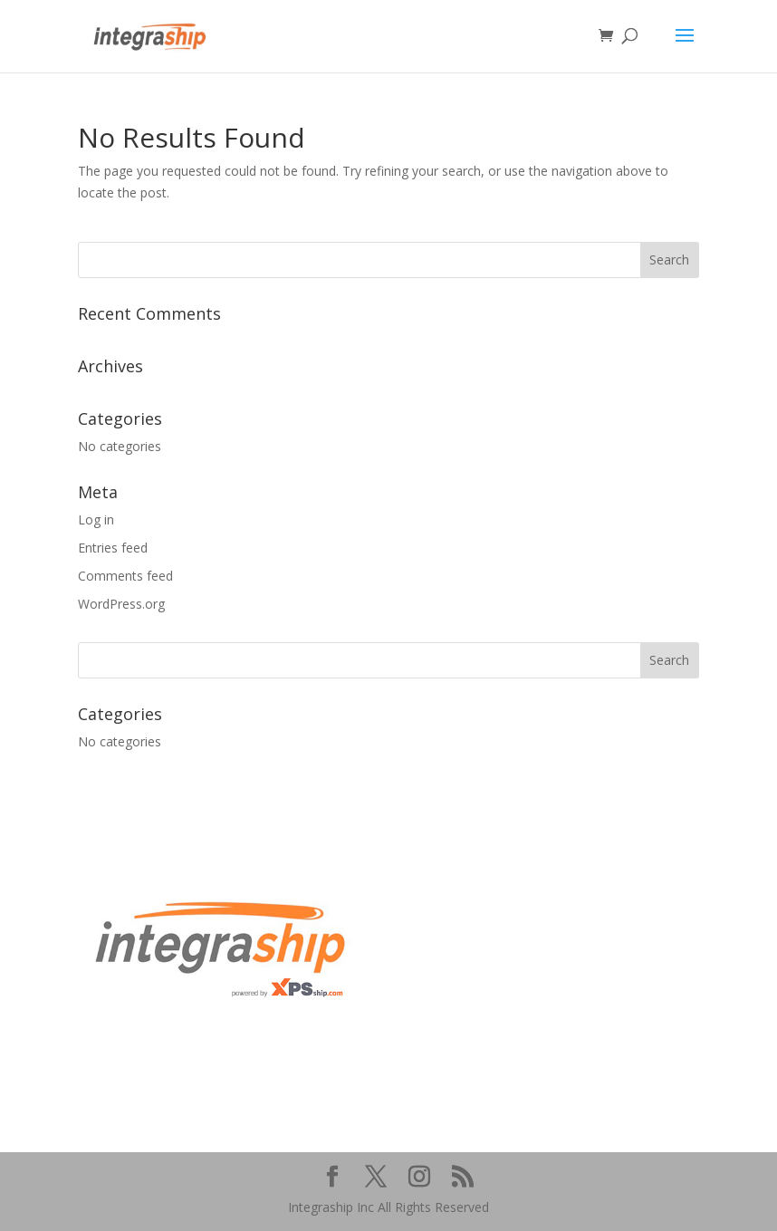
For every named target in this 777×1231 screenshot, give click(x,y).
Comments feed (125, 575)
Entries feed (113, 547)
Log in (96, 519)
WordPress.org (121, 603)
